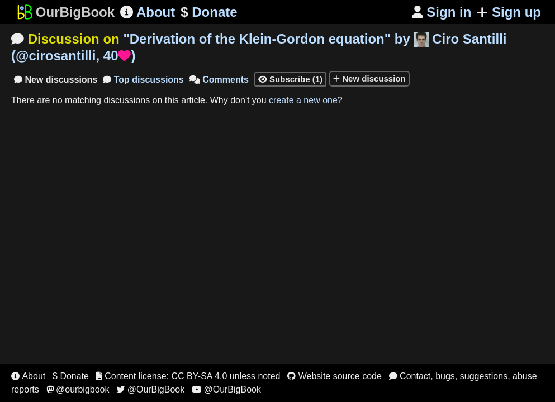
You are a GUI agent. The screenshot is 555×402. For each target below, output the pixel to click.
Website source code (334, 376)
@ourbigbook (78, 389)
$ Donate (71, 376)
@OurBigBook (150, 389)
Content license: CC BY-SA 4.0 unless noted (188, 376)
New (55, 79)
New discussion (369, 78)
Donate (209, 12)
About (147, 12)
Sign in (442, 12)
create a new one (303, 100)
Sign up (509, 12)
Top (143, 79)
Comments (219, 79)
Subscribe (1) (290, 79)
